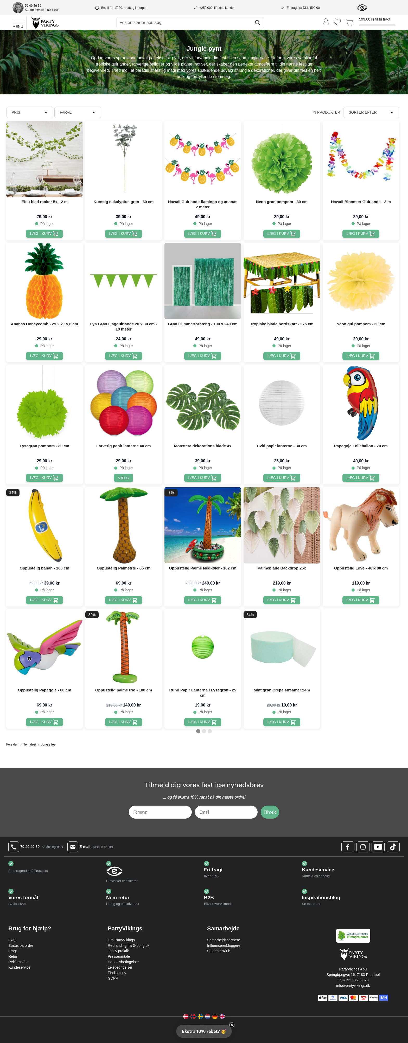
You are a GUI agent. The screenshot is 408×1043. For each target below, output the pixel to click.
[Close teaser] (231, 1024)
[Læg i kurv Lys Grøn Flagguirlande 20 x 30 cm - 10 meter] (123, 356)
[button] (204, 1031)
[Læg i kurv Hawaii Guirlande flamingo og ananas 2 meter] (202, 234)
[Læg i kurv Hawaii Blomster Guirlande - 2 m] (361, 234)
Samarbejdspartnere (223, 940)
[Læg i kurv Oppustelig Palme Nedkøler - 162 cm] (202, 600)
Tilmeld (270, 812)
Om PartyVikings (121, 940)
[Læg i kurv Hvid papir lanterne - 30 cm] (282, 478)
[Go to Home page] (45, 22)
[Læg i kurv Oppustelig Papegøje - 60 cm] (44, 722)
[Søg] (257, 22)
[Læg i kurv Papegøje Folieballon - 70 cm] (361, 478)
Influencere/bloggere (223, 945)
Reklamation (18, 962)
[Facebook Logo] (347, 846)
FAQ (12, 940)
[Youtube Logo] (378, 846)
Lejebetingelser (120, 967)
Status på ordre (20, 945)
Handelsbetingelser (123, 962)
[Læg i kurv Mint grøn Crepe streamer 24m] (282, 722)
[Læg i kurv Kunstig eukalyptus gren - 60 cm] (123, 234)
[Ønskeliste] (337, 21)
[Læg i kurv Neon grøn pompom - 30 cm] (282, 234)
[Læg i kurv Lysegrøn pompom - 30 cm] (44, 478)
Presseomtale (119, 956)
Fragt (12, 951)
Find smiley (117, 973)
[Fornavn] (160, 812)
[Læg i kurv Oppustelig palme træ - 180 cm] (123, 722)
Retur (12, 956)
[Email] (226, 812)
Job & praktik (118, 951)
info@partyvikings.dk (353, 985)
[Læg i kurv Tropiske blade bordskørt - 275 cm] (282, 356)
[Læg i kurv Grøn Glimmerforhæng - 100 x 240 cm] (202, 356)
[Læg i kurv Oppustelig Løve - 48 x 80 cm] (361, 600)
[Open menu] (17, 22)
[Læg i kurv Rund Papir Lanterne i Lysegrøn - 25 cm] (202, 722)
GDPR (113, 978)
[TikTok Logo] (393, 846)
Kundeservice (19, 967)
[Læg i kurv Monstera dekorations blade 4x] (202, 478)
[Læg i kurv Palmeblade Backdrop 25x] (282, 600)
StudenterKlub (218, 951)
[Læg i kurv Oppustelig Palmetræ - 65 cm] (123, 600)
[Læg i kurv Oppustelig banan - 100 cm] (44, 600)
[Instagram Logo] (362, 846)
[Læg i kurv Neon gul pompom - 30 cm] (361, 356)
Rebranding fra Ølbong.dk (128, 945)
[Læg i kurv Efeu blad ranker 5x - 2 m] (44, 234)
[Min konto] (326, 21)
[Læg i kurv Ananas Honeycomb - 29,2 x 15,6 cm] (44, 356)
